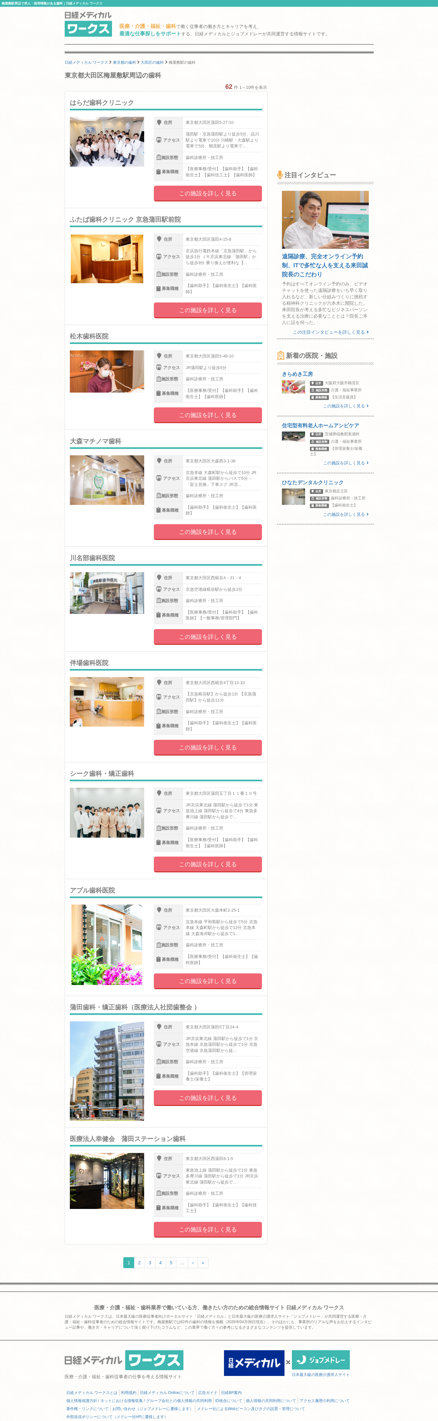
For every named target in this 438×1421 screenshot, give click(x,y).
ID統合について (228, 1400)
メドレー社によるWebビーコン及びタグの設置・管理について (251, 1409)
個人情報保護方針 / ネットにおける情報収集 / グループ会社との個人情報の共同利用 (139, 1400)
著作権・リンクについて (87, 1409)
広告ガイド (208, 1392)
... (182, 1262)
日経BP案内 (231, 1392)
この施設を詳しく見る (208, 193)
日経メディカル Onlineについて (167, 1392)
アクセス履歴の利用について (325, 1400)
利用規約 (128, 1392)
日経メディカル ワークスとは (91, 1392)
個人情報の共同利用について (271, 1400)
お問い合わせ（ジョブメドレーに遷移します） (152, 1409)
